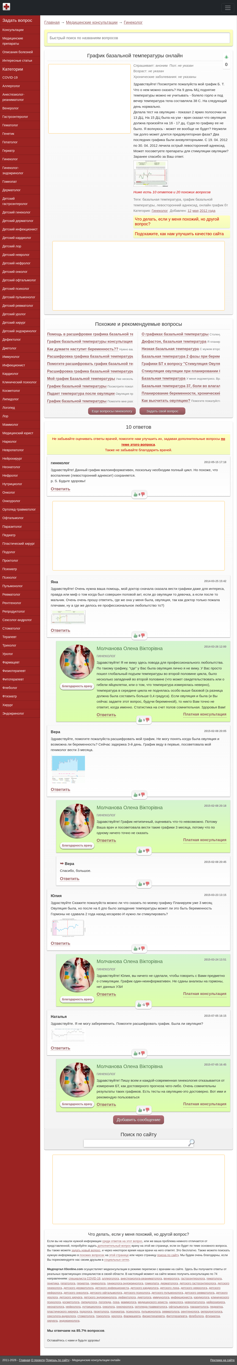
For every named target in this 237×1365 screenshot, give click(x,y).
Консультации (13, 30)
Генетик (8, 133)
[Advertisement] (89, 99)
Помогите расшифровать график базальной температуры (100, 364)
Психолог (10, 577)
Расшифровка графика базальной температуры (91, 371)
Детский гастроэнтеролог (15, 201)
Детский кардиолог (17, 238)
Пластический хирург (19, 543)
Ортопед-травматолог (19, 509)
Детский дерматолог (18, 221)
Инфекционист (14, 365)
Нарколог (10, 441)
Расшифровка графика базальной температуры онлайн (98, 356)
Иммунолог (11, 357)
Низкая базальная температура (170, 349)
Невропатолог (13, 450)
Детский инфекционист (20, 229)
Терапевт (10, 637)
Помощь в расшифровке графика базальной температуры (100, 334)
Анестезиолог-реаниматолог (14, 97)
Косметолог (11, 390)
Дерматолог (12, 190)
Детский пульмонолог (19, 297)
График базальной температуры (76, 386)
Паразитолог (12, 526)
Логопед (9, 407)
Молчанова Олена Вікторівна (130, 648)
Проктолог (10, 560)
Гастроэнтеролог (15, 117)
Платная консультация (204, 714)
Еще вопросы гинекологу (112, 411)
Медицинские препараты (13, 40)
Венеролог (11, 108)
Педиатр (9, 535)
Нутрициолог (12, 484)
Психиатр (10, 569)
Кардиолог (11, 374)
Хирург (8, 705)
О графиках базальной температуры (175, 334)
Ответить (60, 488)
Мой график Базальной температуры (81, 379)
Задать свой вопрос (162, 411)
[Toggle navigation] (227, 7)
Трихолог (10, 645)
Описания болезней (18, 52)
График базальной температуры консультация (89, 341)
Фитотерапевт (13, 679)
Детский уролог (14, 314)
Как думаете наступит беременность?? (82, 349)
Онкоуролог (11, 501)
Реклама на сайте (222, 1360)
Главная (52, 22)
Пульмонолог (13, 586)
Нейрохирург (12, 458)
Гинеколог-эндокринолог (13, 170)
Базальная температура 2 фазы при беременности (188, 356)
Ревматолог (11, 594)
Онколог (9, 492)
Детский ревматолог (18, 305)
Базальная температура (163, 378)
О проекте (38, 1360)
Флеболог (10, 688)
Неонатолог (11, 467)
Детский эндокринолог (20, 331)
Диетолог (10, 348)
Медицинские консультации (91, 22)
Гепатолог (10, 142)
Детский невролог (16, 255)
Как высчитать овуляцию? (166, 401)
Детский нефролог (17, 263)
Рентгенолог (12, 603)
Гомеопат (10, 181)
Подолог (9, 552)
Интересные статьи (17, 60)
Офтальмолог (13, 518)
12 (190, 211)
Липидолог (11, 399)
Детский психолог (16, 288)
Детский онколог (15, 272)
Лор (5, 416)
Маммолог (10, 424)
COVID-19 (10, 77)
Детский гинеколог (17, 212)
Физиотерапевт (14, 671)
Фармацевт (11, 662)
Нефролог (10, 475)
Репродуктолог (14, 611)
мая (195, 211)
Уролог (8, 654)
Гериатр (9, 150)
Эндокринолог (13, 713)
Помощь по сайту (58, 1360)
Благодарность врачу (77, 686)
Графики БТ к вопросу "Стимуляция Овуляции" (185, 364)
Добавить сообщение (139, 1119)
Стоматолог (11, 628)
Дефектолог (12, 339)
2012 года (207, 211)
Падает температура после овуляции (80, 393)
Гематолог (10, 125)
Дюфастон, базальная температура (174, 341)
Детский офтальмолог (19, 280)
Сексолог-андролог (17, 620)
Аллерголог (11, 86)
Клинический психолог (20, 382)
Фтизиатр (10, 696)
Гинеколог (133, 22)
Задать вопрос (17, 20)
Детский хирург (14, 322)
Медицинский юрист (18, 433)
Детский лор (12, 246)
